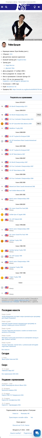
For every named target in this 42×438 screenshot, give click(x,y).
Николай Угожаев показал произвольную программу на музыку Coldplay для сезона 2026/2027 (19, 324)
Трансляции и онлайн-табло (18, 417)
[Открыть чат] (37, 433)
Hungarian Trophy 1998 (16, 267)
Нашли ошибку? (15, 433)
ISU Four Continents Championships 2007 (21, 166)
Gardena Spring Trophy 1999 (17, 250)
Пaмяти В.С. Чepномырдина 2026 (11, 405)
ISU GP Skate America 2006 (17, 170)
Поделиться (28, 433)
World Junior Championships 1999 (19, 261)
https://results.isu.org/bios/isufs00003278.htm (27, 89)
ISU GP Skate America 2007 (17, 154)
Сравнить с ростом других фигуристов (16, 81)
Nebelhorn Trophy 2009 (16, 128)
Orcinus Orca (29, 39)
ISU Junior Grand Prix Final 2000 (18, 208)
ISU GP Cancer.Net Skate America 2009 (20, 124)
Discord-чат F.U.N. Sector (21, 425)
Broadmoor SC (11, 86)
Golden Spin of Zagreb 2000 (17, 214)
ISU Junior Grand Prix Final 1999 (18, 234)
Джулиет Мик (10, 68)
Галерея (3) (38, 39)
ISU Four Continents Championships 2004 (21, 178)
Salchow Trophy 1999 (15, 240)
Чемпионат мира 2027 (8, 370)
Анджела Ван (21, 60)
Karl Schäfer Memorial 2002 (17, 190)
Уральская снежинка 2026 (9, 390)
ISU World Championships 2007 (18, 162)
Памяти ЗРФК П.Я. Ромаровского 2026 (12, 395)
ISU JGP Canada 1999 (15, 256)
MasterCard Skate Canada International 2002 (22, 186)
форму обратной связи (21, 300)
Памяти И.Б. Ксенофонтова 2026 (11, 400)
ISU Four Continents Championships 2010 (21, 119)
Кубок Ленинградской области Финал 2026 (14, 385)
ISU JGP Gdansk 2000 (15, 219)
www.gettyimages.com (17, 39)
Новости (15, 413)
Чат (32, 417)
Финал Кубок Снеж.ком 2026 (27, 2)
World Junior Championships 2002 (19, 198)
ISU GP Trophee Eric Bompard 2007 (19, 150)
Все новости (5, 349)
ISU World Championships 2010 (18, 115)
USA (11, 54)
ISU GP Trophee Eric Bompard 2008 (19, 136)
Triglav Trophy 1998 (15, 277)
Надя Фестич (10, 65)
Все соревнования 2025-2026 (10, 374)
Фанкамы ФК (25, 413)
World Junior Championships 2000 (19, 229)
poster (9, 314)
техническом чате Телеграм (10, 302)
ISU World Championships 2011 (18, 106)
